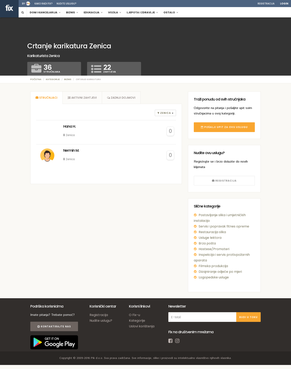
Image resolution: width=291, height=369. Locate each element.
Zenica (164, 113)
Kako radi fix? (44, 3)
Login (284, 3)
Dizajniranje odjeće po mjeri (220, 271)
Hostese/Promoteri (214, 249)
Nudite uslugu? (66, 3)
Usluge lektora (210, 237)
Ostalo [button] (170, 12)
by (23, 3)
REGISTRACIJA (224, 180)
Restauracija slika (212, 232)
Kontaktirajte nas (54, 326)
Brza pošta (207, 243)
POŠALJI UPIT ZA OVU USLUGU (224, 127)
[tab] (46, 97)
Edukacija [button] (93, 12)
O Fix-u (134, 315)
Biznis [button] (72, 12)
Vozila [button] (114, 12)
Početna (35, 79)
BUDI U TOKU (248, 317)
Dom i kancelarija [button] (45, 12)
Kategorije (53, 79)
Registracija (266, 3)
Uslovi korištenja (141, 326)
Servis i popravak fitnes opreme (224, 226)
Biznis (67, 79)
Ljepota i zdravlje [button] (142, 12)
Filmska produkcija (213, 266)
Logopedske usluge (214, 277)
